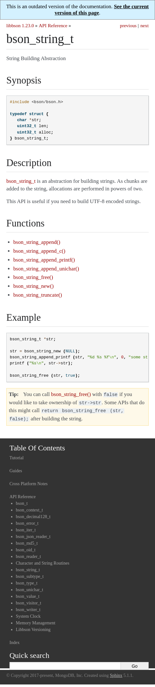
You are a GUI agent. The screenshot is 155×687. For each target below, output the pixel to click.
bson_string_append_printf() (44, 260)
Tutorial (16, 455)
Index (14, 640)
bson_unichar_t (29, 587)
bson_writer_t (28, 607)
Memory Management (35, 620)
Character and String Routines (42, 560)
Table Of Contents (37, 445)
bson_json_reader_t (33, 534)
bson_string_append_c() (39, 251)
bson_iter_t (26, 527)
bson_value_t (28, 593)
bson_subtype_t (30, 574)
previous (128, 25)
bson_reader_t (28, 554)
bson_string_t (28, 567)
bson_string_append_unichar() (46, 269)
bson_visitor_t (28, 600)
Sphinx (116, 673)
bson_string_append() (36, 242)
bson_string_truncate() (37, 295)
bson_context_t (29, 507)
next (144, 25)
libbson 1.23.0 (20, 25)
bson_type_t (26, 580)
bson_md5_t (27, 540)
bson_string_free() (33, 277)
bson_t (22, 500)
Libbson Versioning (33, 627)
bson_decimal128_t (33, 514)
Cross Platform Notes (28, 481)
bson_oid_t (25, 547)
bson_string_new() (33, 286)
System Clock (28, 613)
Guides (15, 468)
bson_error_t (27, 520)
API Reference (53, 25)
